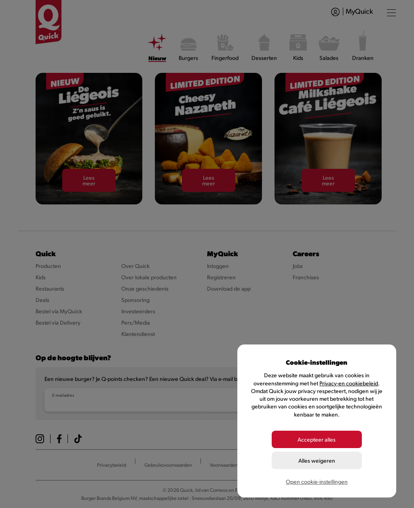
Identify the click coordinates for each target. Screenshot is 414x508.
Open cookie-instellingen (317, 481)
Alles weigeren (316, 460)
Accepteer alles (317, 439)
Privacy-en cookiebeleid (348, 383)
